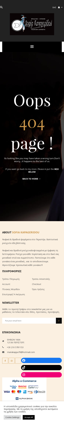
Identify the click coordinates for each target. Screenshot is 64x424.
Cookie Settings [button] (12, 417)
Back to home (31, 178)
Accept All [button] (28, 417)
